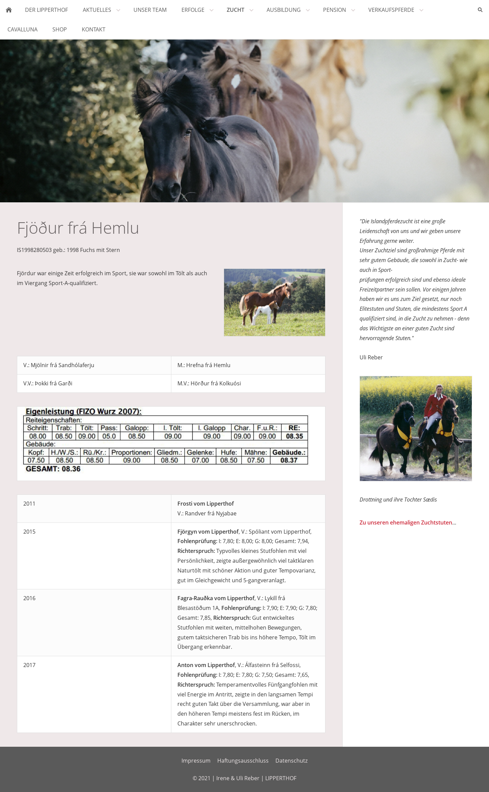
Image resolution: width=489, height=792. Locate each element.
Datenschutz (291, 760)
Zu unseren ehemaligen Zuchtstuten (406, 522)
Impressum (196, 760)
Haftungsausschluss (243, 760)
